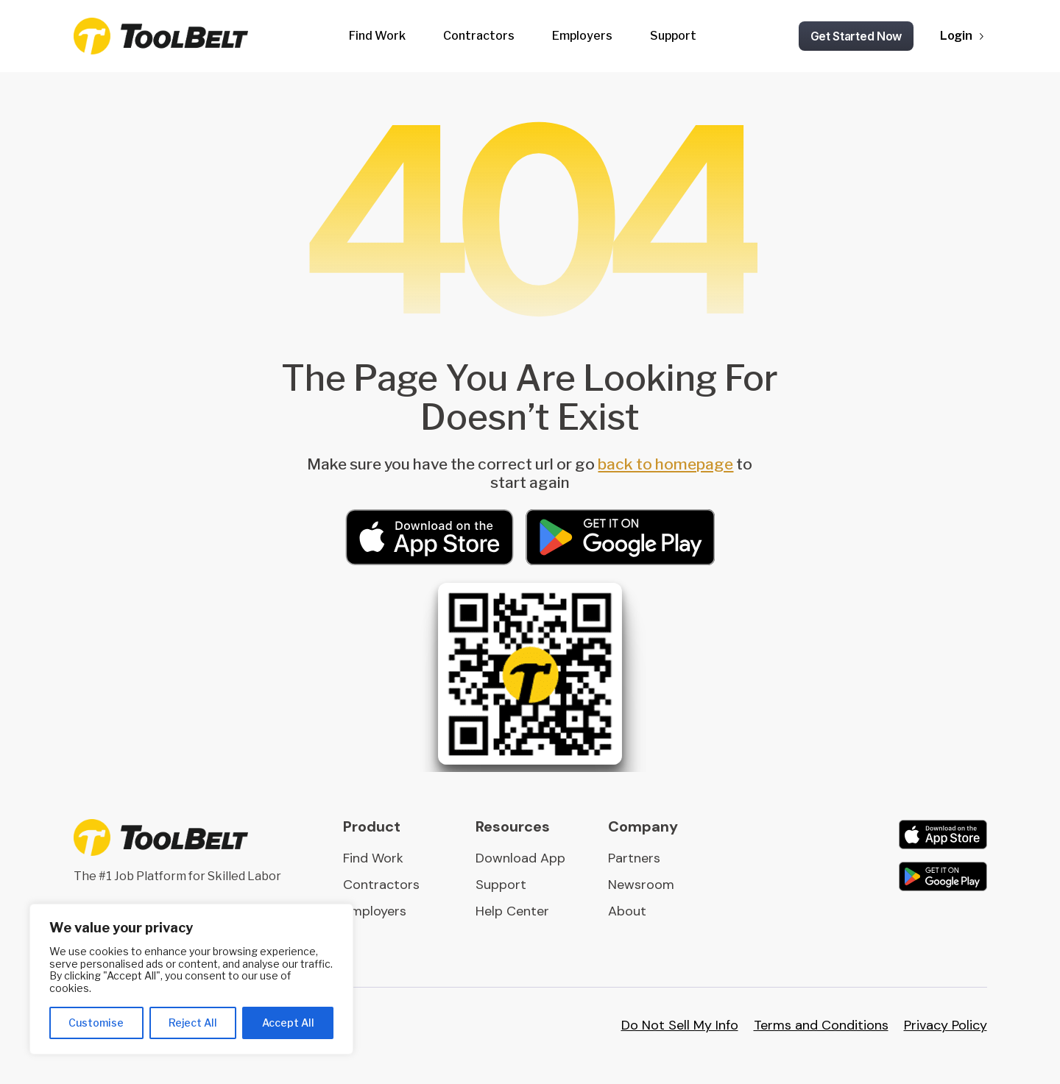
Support (673, 36)
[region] (191, 979)
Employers (582, 36)
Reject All (193, 1022)
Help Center (512, 911)
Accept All (288, 1022)
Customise (96, 1022)
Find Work (377, 36)
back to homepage (665, 464)
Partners (634, 858)
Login (956, 36)
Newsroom (641, 884)
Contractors (479, 36)
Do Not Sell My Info (679, 1025)
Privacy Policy (945, 1025)
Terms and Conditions (821, 1025)
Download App (520, 858)
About (627, 911)
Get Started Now (856, 36)
